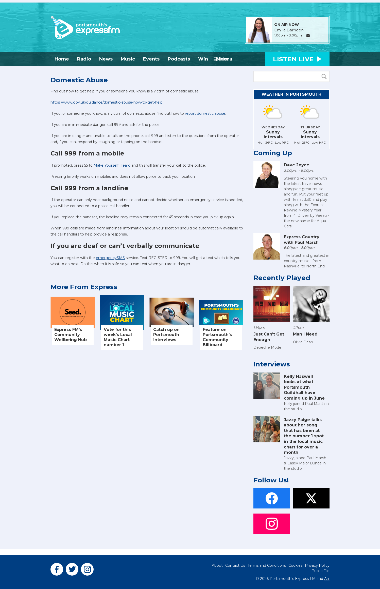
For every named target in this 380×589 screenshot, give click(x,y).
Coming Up (272, 153)
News (106, 59)
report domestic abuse (205, 113)
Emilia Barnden (289, 30)
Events (151, 59)
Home (62, 59)
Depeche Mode (267, 347)
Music (128, 59)
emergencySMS (110, 258)
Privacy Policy (317, 565)
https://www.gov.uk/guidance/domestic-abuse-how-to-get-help (106, 102)
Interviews (271, 364)
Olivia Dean (303, 342)
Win (203, 59)
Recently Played (281, 278)
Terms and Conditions (267, 565)
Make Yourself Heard (112, 165)
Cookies (295, 565)
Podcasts (179, 59)
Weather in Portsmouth (291, 94)
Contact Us (235, 565)
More (222, 59)
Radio (84, 59)
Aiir (327, 578)
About (217, 565)
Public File (321, 570)
